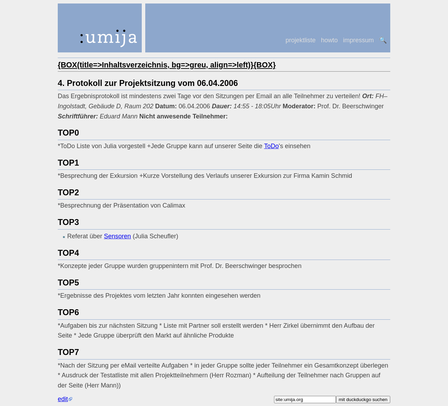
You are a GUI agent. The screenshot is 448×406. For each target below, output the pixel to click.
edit (63, 399)
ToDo (271, 146)
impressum (358, 40)
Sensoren (117, 236)
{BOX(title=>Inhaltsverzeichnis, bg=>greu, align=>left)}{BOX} (167, 64)
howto (329, 40)
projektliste (301, 40)
